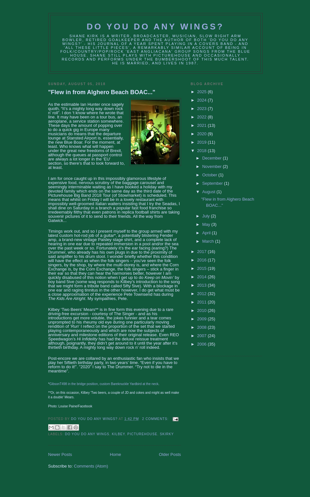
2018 (202, 150)
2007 (202, 335)
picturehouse (142, 434)
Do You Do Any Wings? (155, 26)
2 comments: (156, 419)
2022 (202, 117)
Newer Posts (60, 454)
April (207, 232)
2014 (202, 276)
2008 (202, 327)
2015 (202, 268)
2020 (202, 133)
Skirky (167, 434)
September (213, 183)
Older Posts (170, 454)
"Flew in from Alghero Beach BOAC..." (101, 92)
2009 (202, 318)
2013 (202, 285)
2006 (202, 344)
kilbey (118, 434)
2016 (202, 260)
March (208, 241)
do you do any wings (87, 434)
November (212, 166)
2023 (202, 108)
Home (115, 454)
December (212, 158)
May (206, 224)
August (209, 191)
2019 (202, 142)
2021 (202, 125)
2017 (202, 251)
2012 (202, 293)
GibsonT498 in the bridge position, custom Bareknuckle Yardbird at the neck (103, 384)
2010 (202, 310)
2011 (202, 302)
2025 (202, 91)
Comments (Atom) (91, 466)
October (210, 174)
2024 (202, 100)
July (206, 216)
